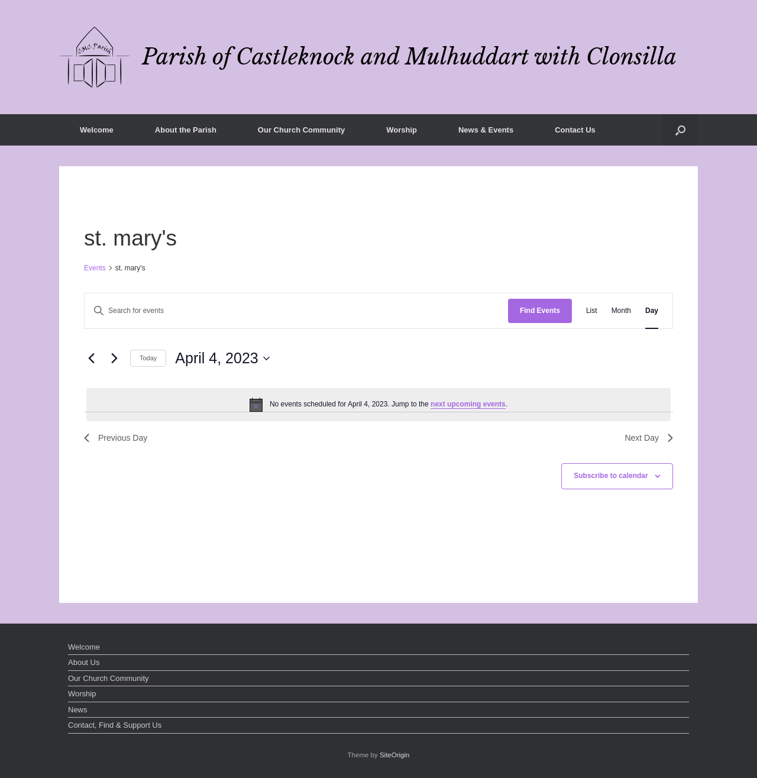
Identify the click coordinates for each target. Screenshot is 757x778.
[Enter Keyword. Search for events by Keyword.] (296, 310)
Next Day (649, 438)
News (78, 709)
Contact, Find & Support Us (114, 725)
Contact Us (575, 129)
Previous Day (115, 438)
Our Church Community (301, 129)
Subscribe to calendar (611, 476)
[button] (680, 130)
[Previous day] (91, 358)
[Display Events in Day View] (651, 310)
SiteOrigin (395, 754)
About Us (83, 662)
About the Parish (185, 129)
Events (95, 268)
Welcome (97, 129)
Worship (401, 129)
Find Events (540, 310)
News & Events (485, 129)
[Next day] (114, 358)
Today (148, 357)
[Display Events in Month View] (621, 310)
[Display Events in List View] (591, 310)
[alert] (378, 404)
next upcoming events (468, 404)
